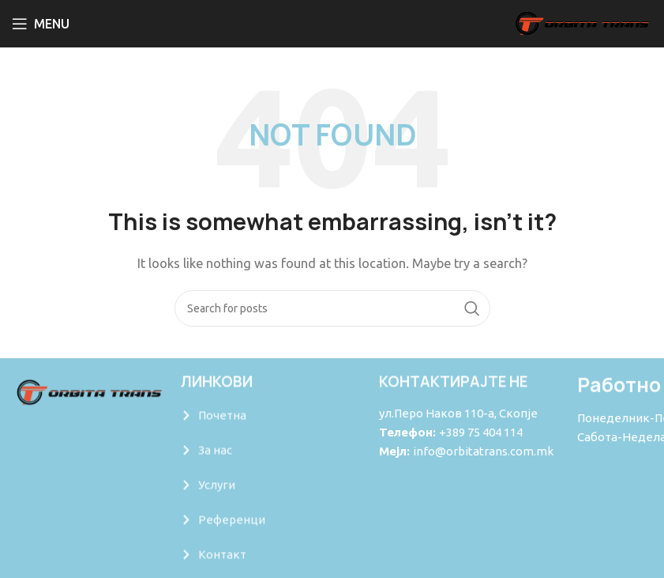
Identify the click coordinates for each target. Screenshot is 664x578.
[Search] (332, 308)
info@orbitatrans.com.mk (483, 451)
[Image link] (88, 392)
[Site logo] (581, 22)
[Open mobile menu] (40, 24)
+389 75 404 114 (481, 432)
